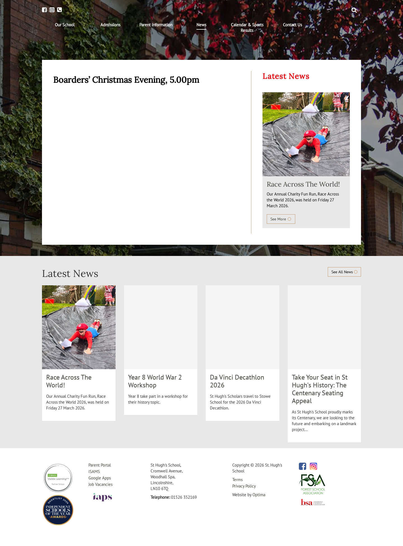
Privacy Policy (244, 486)
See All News (344, 271)
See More (281, 219)
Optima (258, 494)
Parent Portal (99, 465)
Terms (237, 479)
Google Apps (99, 478)
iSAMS (94, 471)
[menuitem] (65, 25)
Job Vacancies (100, 484)
